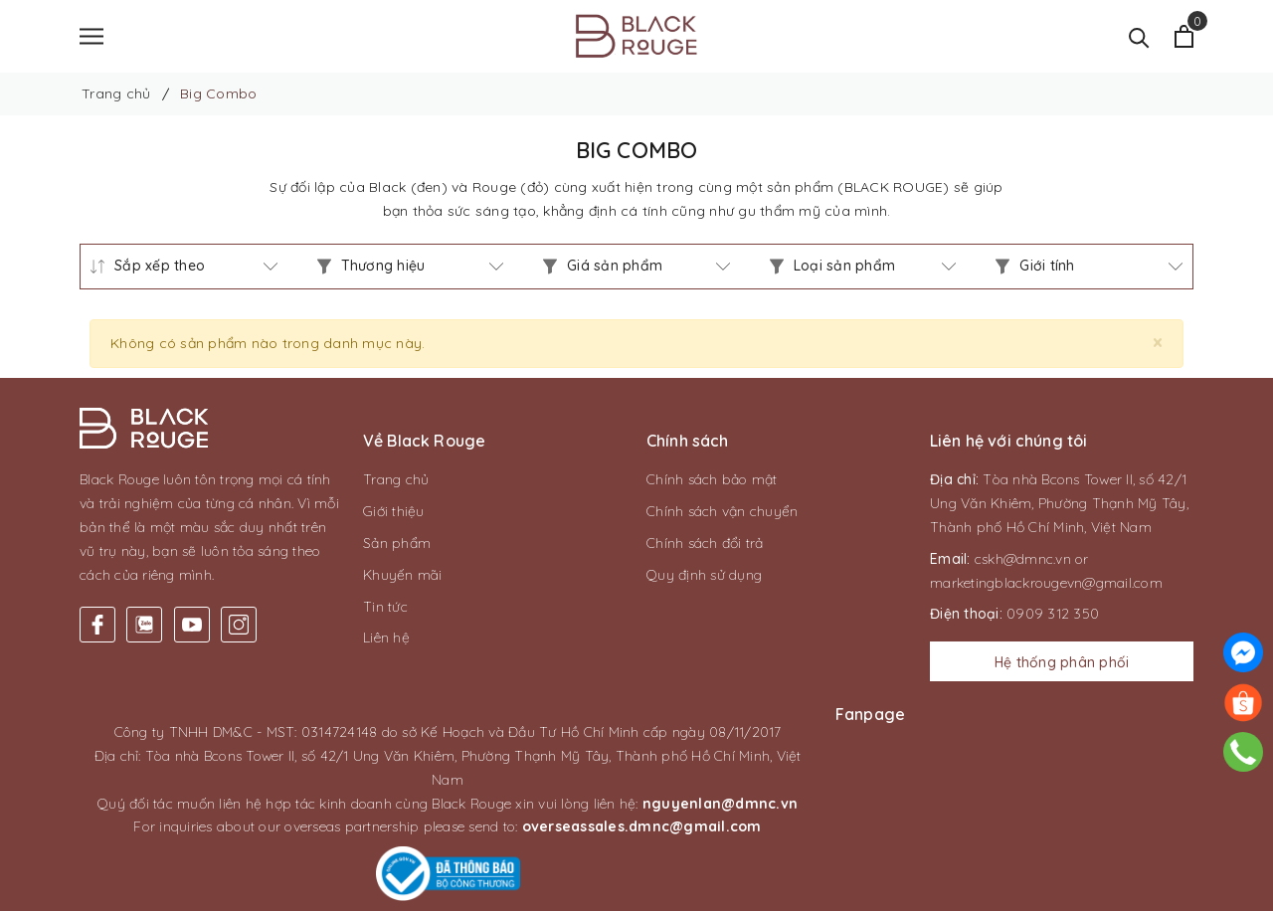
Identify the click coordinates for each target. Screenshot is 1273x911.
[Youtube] (192, 627)
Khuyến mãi (403, 577)
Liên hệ (386, 640)
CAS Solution (824, 890)
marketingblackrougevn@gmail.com (1046, 585)
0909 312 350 (1052, 617)
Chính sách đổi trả (705, 545)
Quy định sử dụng (704, 577)
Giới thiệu (394, 514)
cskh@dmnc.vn (1023, 561)
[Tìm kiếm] (1139, 37)
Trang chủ (396, 482)
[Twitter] (144, 627)
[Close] (1157, 344)
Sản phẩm (397, 545)
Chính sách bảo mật (712, 482)
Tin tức (385, 609)
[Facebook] (97, 627)
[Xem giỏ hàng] (1184, 37)
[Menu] (91, 37)
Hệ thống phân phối (1062, 665)
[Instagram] (239, 627)
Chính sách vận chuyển (722, 514)
